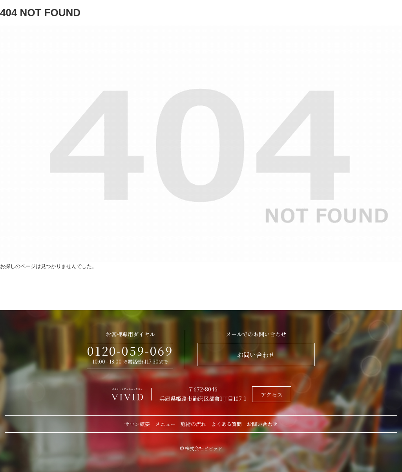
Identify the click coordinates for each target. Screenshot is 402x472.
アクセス (272, 395)
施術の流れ (193, 424)
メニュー (165, 424)
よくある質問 (226, 424)
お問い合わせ (256, 354)
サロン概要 (137, 424)
